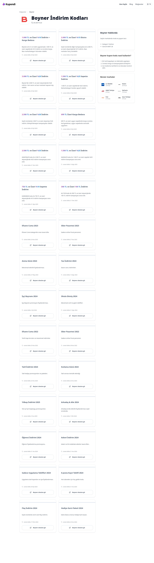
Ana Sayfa (123, 4)
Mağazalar (139, 4)
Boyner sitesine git (38, 60)
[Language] (149, 4)
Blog (131, 4)
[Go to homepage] (9, 4)
